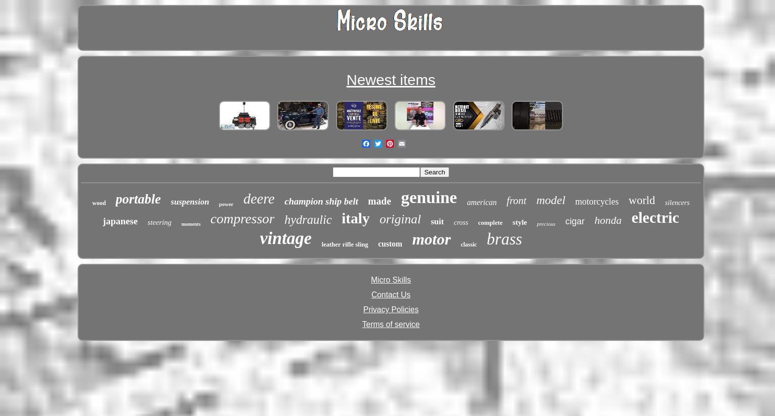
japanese (120, 221)
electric (655, 217)
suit (437, 221)
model (550, 200)
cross (461, 222)
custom (390, 244)
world (642, 200)
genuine (429, 197)
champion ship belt (321, 201)
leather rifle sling (345, 244)
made (379, 201)
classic (469, 244)
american (482, 202)
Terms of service (391, 324)
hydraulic (308, 219)
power (226, 204)
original (400, 219)
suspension (190, 202)
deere (258, 199)
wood (99, 203)
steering (160, 222)
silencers (677, 203)
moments (191, 224)
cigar (575, 221)
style (520, 222)
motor (431, 239)
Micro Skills (391, 280)
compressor (243, 218)
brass (504, 239)
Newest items (390, 80)
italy (356, 218)
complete (490, 222)
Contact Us (390, 295)
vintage (286, 238)
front (516, 201)
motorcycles (597, 202)
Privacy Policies (391, 309)
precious (546, 224)
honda (608, 220)
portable (138, 199)
